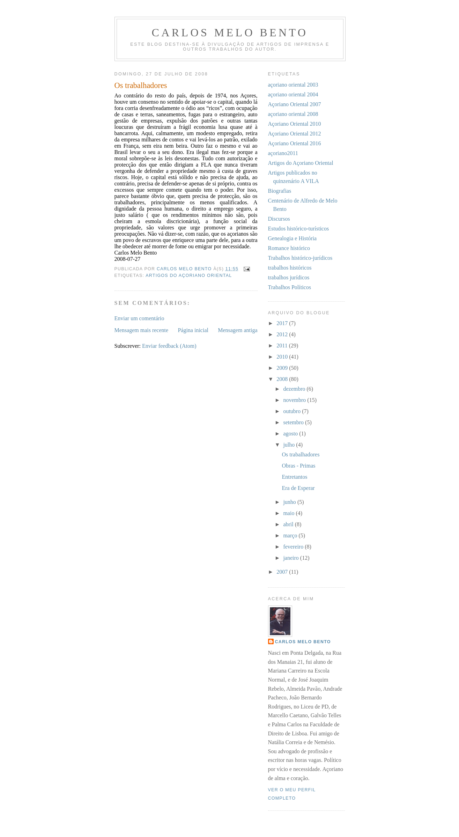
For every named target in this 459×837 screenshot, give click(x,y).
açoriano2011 (283, 153)
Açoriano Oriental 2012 (294, 134)
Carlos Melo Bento (230, 32)
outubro (292, 411)
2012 (282, 334)
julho (289, 445)
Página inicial (193, 330)
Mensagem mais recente (141, 330)
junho (290, 502)
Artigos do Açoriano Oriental (189, 275)
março (290, 535)
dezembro (294, 389)
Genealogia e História (292, 238)
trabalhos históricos (290, 268)
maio (289, 513)
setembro (294, 422)
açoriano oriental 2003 (293, 85)
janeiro (291, 558)
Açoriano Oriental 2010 (294, 124)
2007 (282, 572)
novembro (295, 400)
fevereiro (294, 547)
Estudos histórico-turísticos (298, 229)
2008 (282, 379)
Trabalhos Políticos (289, 287)
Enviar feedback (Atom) (169, 346)
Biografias (279, 191)
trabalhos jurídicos (289, 277)
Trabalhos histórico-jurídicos (300, 258)
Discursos (279, 219)
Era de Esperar (298, 488)
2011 (282, 345)
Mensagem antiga (237, 330)
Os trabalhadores (300, 454)
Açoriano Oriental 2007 (294, 104)
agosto (291, 433)
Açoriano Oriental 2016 (294, 143)
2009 (282, 368)
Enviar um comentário (139, 318)
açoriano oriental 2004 (293, 94)
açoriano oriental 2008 (293, 114)
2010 (282, 357)
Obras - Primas (298, 466)
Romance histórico (289, 248)
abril (289, 524)
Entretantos (294, 477)
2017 (282, 323)
